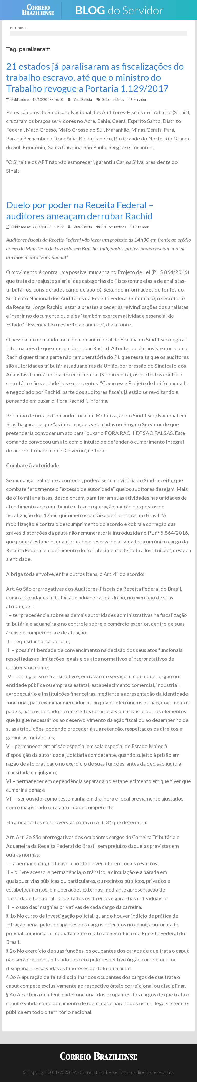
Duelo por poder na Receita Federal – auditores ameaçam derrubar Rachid (80, 210)
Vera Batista (83, 99)
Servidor (140, 99)
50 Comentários (114, 227)
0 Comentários (113, 99)
